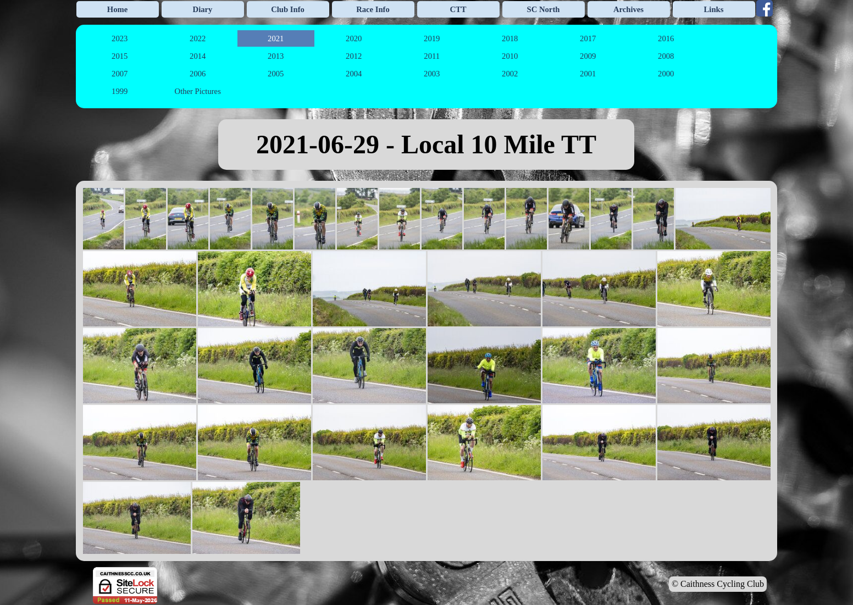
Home (117, 9)
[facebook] (764, 8)
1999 (120, 91)
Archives (628, 9)
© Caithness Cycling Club (718, 584)
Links (714, 9)
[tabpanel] (426, 144)
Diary (203, 9)
